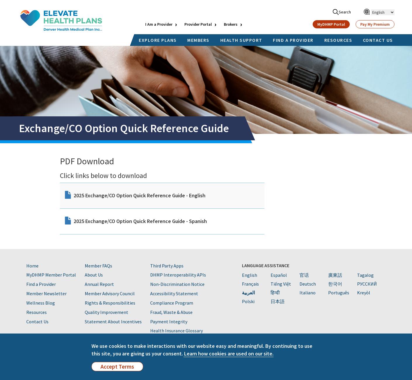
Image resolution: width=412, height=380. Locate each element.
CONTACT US (378, 40)
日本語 (278, 301)
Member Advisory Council (110, 293)
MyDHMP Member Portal (51, 275)
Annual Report (99, 284)
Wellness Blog (40, 303)
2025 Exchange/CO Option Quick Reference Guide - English (139, 195)
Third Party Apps (167, 266)
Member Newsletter (46, 293)
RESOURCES (338, 40)
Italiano (308, 293)
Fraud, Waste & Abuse (171, 312)
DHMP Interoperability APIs (178, 275)
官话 (304, 275)
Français (250, 284)
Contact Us (37, 321)
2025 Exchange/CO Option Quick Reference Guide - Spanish (140, 221)
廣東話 (335, 275)
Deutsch (308, 284)
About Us (94, 275)
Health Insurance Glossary (176, 331)
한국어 (335, 284)
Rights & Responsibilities (110, 303)
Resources (36, 312)
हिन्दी (275, 293)
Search (342, 12)
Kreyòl (363, 293)
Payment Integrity (168, 321)
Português (338, 293)
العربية (248, 293)
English (249, 275)
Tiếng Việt (281, 284)
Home (32, 266)
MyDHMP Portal (331, 24)
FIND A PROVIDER (293, 40)
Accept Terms (117, 366)
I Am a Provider (158, 24)
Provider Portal (198, 24)
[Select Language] (382, 12)
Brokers (231, 24)
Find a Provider (41, 284)
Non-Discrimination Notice (177, 284)
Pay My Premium (375, 24)
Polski (248, 301)
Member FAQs (98, 266)
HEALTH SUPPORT (241, 40)
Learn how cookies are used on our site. (228, 353)
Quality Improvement (106, 312)
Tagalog (365, 275)
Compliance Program (171, 303)
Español (279, 275)
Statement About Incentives (113, 321)
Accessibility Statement (174, 293)
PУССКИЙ (367, 284)
